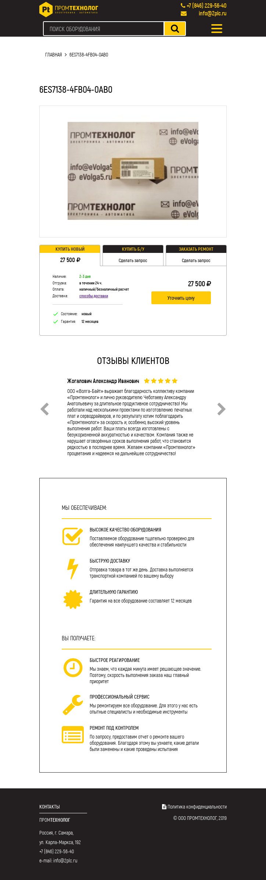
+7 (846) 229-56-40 (207, 5)
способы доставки (93, 295)
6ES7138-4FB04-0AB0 (88, 54)
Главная (53, 54)
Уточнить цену (181, 298)
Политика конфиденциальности (197, 806)
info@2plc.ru (213, 13)
